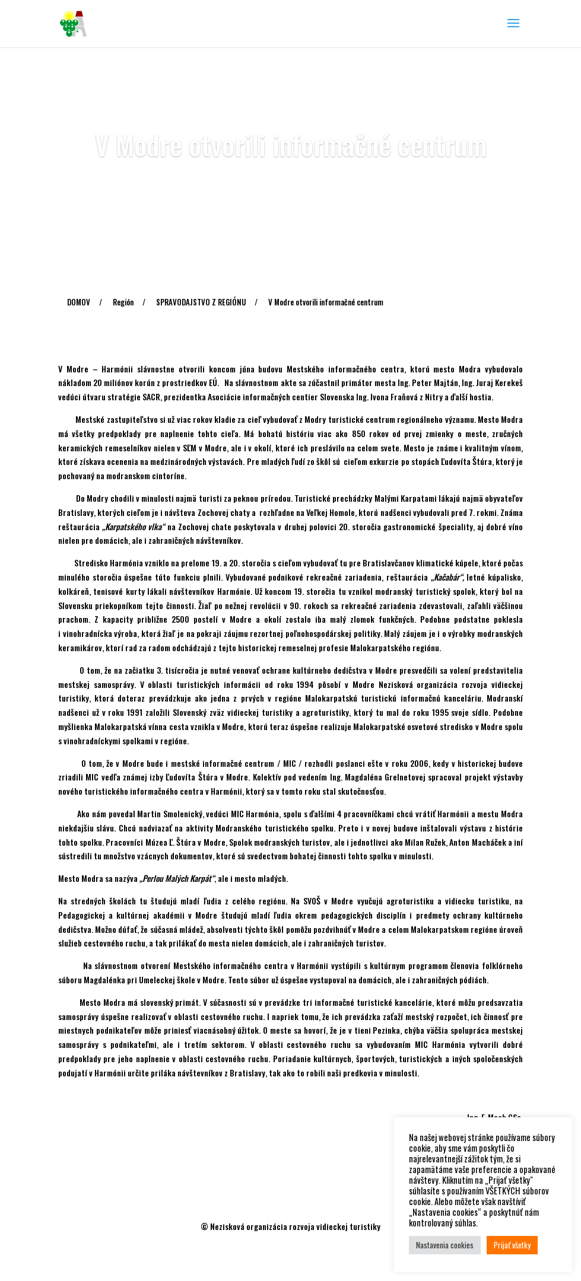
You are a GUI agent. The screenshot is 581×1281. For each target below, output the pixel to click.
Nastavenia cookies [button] (445, 1245)
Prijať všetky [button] (512, 1245)
